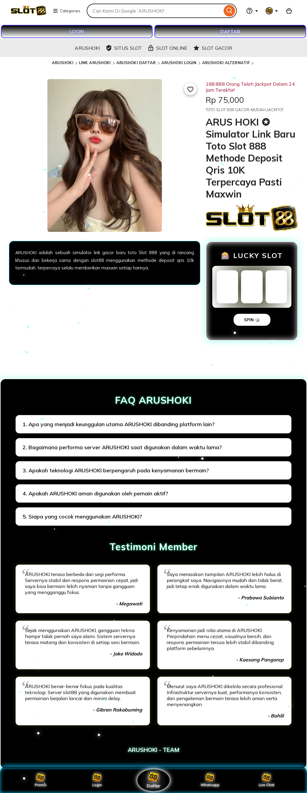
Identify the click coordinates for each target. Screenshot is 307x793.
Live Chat (266, 780)
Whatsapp (210, 780)
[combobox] (154, 11)
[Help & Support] (252, 11)
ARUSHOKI (62, 62)
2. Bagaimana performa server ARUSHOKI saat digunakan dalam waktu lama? (122, 447)
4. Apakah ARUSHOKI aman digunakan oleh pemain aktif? (95, 493)
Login (97, 780)
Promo (40, 780)
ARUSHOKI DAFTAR (136, 62)
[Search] (229, 11)
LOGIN (77, 31)
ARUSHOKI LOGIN (179, 62)
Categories (66, 10)
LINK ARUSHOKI (95, 62)
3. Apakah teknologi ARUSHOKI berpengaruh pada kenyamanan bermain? (115, 470)
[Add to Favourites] (190, 89)
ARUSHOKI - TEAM (154, 749)
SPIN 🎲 (252, 319)
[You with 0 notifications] (272, 11)
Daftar (153, 780)
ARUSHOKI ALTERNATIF (226, 62)
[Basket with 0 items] (289, 11)
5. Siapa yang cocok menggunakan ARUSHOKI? (82, 516)
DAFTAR (230, 31)
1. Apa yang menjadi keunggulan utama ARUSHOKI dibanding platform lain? (118, 424)
